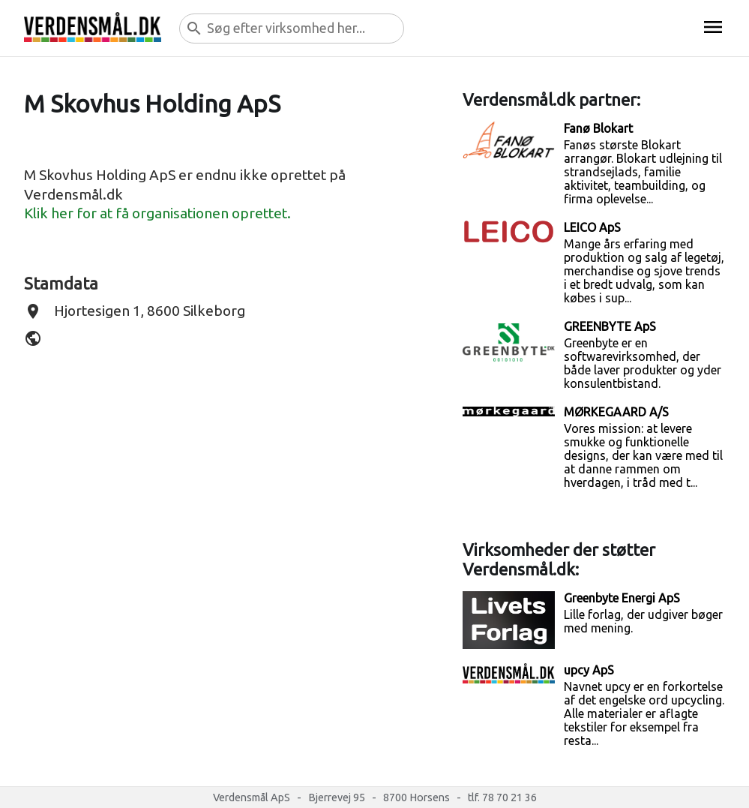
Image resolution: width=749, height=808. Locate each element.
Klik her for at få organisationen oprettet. (157, 213)
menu (713, 27)
